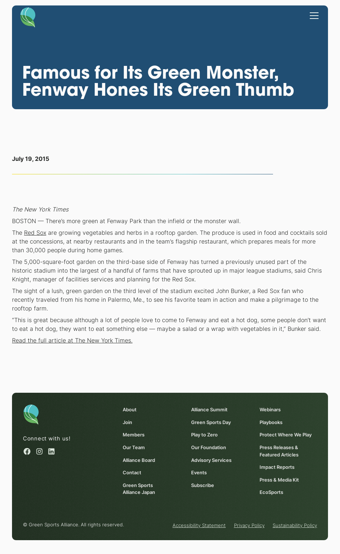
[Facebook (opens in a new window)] (27, 451)
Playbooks (271, 422)
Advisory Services (211, 460)
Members (134, 435)
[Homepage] (28, 16)
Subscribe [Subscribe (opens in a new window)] (202, 485)
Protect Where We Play (286, 435)
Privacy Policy (249, 525)
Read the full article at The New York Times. (72, 340)
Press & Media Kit (279, 480)
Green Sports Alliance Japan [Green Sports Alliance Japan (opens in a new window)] (139, 488)
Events (199, 472)
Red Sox (35, 232)
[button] (312, 14)
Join (127, 422)
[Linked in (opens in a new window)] (51, 451)
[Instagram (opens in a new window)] (39, 451)
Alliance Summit (209, 409)
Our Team (134, 447)
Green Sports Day (211, 422)
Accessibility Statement (199, 525)
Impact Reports (277, 467)
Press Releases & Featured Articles (279, 451)
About (130, 409)
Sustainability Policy (295, 525)
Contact (132, 472)
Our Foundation (208, 447)
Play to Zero (204, 435)
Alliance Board (139, 460)
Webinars (270, 409)
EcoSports (271, 492)
